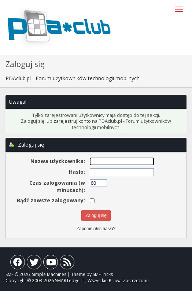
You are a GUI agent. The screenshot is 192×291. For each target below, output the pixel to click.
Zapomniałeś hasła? (96, 228)
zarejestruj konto (72, 121)
